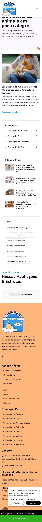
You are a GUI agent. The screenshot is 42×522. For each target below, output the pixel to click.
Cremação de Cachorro (13, 401)
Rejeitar (17, 503)
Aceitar (33, 503)
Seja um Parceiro (10, 385)
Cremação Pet (9, 361)
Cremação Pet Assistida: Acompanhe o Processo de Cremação (26, 205)
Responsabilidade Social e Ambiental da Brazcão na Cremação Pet (25, 168)
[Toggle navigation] (37, 9)
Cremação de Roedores (13, 431)
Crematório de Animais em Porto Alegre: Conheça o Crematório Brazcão (19, 90)
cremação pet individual (16, 240)
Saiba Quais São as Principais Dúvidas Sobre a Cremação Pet (26, 193)
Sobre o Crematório (11, 357)
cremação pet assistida (16, 246)
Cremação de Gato (11, 405)
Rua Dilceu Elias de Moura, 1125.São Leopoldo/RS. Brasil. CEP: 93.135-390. (19, 445)
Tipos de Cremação (11, 366)
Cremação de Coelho (12, 422)
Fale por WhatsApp (12, 452)
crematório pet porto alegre (18, 227)
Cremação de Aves (11, 418)
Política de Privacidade (27, 499)
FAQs (5, 376)
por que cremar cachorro (16, 256)
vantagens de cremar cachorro (18, 261)
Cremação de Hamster (13, 427)
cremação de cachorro (15, 251)
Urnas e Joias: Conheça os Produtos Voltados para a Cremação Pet (26, 181)
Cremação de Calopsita (13, 414)
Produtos (7, 370)
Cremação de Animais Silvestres (17, 409)
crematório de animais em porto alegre (21, 234)
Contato (6, 389)
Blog (5, 381)
